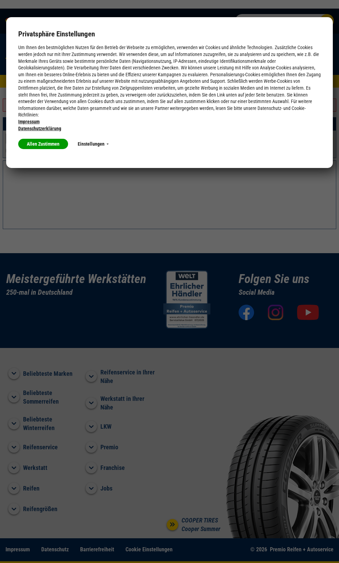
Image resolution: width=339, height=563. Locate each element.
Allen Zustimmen (43, 144)
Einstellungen (93, 144)
